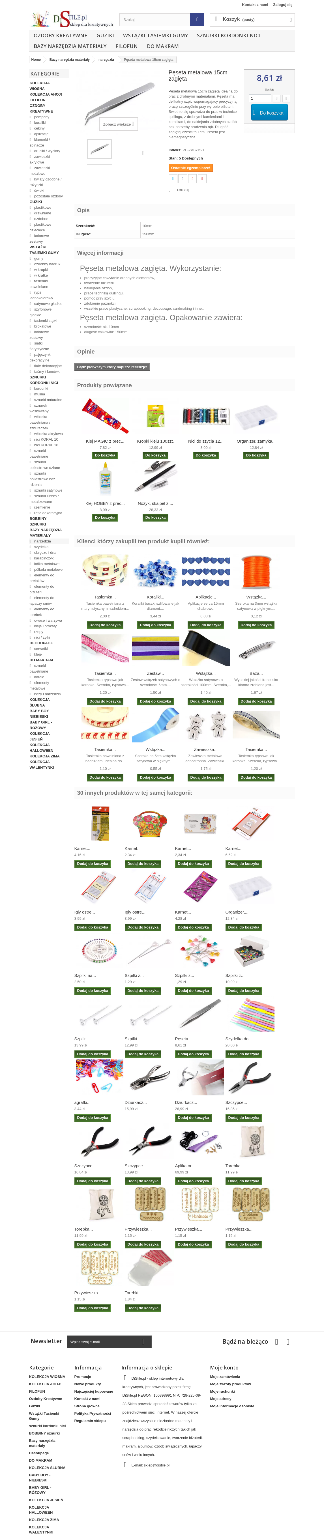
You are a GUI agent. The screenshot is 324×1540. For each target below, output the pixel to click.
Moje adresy (220, 1399)
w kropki (40, 270)
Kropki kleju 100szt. (155, 441)
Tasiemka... (105, 597)
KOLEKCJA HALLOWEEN (41, 748)
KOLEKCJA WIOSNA (40, 86)
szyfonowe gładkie (41, 312)
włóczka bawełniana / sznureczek (40, 422)
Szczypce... (236, 1102)
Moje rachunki (222, 1391)
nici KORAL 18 (45, 445)
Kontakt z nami (255, 5)
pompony (41, 117)
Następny (144, 153)
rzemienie (41, 507)
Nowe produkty (87, 1384)
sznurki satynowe (47, 490)
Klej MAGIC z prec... (105, 441)
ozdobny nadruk (46, 264)
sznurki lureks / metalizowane (44, 499)
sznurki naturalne (47, 400)
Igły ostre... (84, 912)
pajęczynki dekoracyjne (41, 357)
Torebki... (133, 1292)
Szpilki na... (85, 975)
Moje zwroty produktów (230, 1384)
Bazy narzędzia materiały (70, 46)
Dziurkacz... (136, 1102)
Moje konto (224, 1367)
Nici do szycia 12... (206, 441)
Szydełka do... (239, 1038)
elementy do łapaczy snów (42, 601)
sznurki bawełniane (39, 453)
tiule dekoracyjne (47, 366)
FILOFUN (126, 46)
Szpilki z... (134, 975)
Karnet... (82, 848)
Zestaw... (155, 673)
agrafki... (82, 1102)
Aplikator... (185, 1165)
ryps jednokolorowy (41, 295)
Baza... (256, 673)
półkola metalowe (48, 569)
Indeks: (175, 150)
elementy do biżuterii (42, 589)
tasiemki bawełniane (39, 284)
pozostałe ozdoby (48, 196)
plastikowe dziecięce (41, 227)
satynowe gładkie (47, 303)
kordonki (40, 388)
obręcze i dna (44, 552)
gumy (38, 258)
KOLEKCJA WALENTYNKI (42, 765)
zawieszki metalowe (40, 171)
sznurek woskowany (39, 408)
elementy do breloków (42, 578)
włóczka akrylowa (48, 434)
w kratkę (40, 275)
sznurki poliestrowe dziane (45, 465)
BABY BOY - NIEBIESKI (40, 714)
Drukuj (183, 190)
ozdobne (40, 219)
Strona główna (87, 1406)
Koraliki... (155, 597)
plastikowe (42, 207)
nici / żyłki (41, 637)
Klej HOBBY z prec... (105, 503)
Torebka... (235, 1165)
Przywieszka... (138, 1229)
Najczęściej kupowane (93, 1391)
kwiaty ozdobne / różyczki (46, 182)
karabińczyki (43, 558)
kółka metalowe (46, 564)
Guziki (105, 35)
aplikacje (40, 134)
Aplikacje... (206, 597)
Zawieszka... (206, 749)
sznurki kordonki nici (229, 35)
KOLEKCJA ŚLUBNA (40, 702)
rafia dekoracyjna (47, 513)
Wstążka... (256, 597)
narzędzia (42, 541)
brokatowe (42, 326)
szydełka (40, 547)
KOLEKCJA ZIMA (45, 756)
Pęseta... (183, 1038)
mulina (39, 394)
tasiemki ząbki (45, 320)
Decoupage (41, 643)
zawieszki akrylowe (40, 159)
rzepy (38, 632)
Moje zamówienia (225, 1377)
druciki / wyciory (46, 151)
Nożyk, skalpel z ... (155, 503)
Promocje (82, 1377)
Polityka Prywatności (92, 1413)
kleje (37, 654)
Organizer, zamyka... (256, 441)
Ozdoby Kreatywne (60, 35)
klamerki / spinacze (40, 142)
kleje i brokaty (45, 626)
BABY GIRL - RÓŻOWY (41, 725)
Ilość (269, 90)
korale (38, 677)
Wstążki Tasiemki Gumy (155, 35)
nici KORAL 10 (45, 439)
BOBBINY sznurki (38, 521)
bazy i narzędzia (47, 694)
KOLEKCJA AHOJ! (46, 94)
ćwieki (38, 190)
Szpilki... (82, 1038)
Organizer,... (237, 912)
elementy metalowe (39, 685)
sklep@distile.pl (157, 1465)
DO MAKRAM (163, 46)
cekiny (38, 128)
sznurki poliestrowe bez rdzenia (42, 479)
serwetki (40, 649)
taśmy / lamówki (46, 371)
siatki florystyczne (39, 346)
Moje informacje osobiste (232, 1406)
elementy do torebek (42, 612)
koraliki (39, 122)
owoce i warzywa (47, 620)
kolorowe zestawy (39, 239)
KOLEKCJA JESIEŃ (40, 736)
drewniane (42, 213)
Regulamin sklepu (90, 1421)
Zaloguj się (283, 5)
